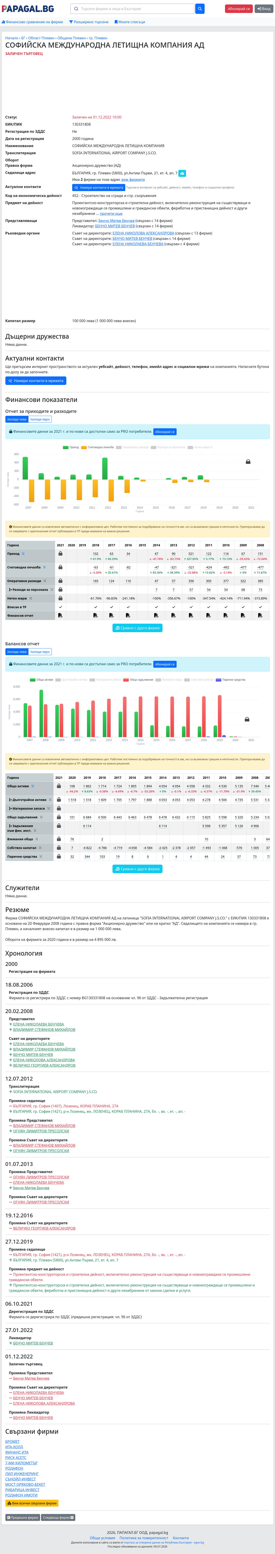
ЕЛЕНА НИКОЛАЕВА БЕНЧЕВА (138, 243)
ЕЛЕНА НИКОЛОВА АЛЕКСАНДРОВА (143, 233)
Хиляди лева (17, 419)
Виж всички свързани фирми (32, 1503)
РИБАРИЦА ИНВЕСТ (22, 1489)
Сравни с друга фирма (137, 627)
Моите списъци (130, 21)
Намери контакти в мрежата (98, 187)
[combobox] (132, 9)
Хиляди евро (40, 419)
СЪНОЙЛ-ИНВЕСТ (20, 1479)
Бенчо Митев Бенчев (116, 220)
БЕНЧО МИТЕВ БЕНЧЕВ (115, 226)
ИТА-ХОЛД (14, 1446)
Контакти (181, 1537)
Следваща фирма (58, 1517)
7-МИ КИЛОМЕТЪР (21, 1463)
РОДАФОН (14, 1468)
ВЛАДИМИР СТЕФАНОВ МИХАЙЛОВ (44, 1029)
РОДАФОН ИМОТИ (21, 1495)
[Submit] (76, 9)
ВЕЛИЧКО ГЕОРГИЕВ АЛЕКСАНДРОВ (44, 1065)
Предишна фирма (22, 1517)
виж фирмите (133, 179)
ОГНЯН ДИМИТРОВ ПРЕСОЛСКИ (41, 1131)
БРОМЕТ (12, 1441)
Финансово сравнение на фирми (32, 21)
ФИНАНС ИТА (17, 1452)
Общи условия (102, 1537)
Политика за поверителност (144, 1537)
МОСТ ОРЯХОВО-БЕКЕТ (25, 1484)
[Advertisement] (137, 84)
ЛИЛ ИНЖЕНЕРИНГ (22, 1473)
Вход (264, 8)
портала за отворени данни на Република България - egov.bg (164, 1542)
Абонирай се (239, 8)
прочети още (111, 213)
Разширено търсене (88, 21)
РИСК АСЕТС (15, 1457)
